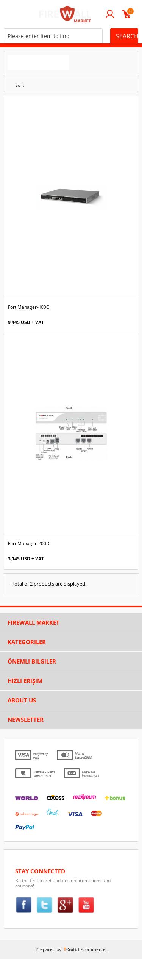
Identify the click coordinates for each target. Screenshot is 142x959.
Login (110, 14)
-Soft (71, 949)
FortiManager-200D (29, 544)
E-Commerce (92, 949)
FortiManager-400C (28, 307)
